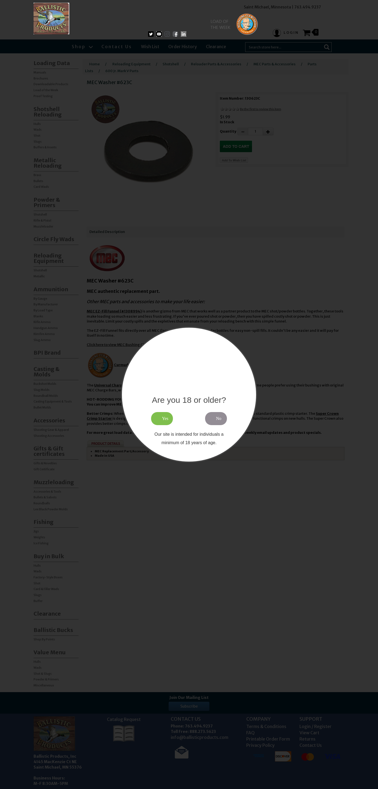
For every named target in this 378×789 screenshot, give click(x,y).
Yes (165, 418)
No (218, 418)
